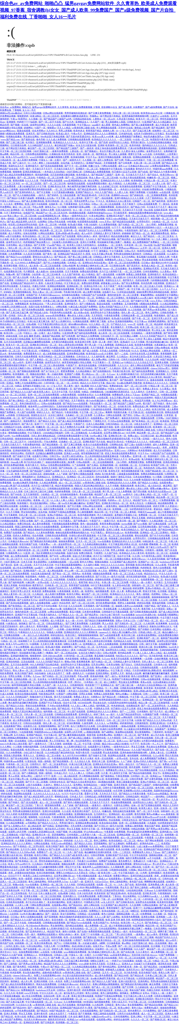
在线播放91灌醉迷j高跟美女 (75, 116)
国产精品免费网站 (89, 309)
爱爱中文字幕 (135, 154)
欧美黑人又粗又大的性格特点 (82, 245)
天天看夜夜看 (37, 729)
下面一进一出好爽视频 (112, 899)
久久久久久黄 (32, 180)
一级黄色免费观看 (59, 151)
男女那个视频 (83, 289)
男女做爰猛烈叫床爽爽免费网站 (143, 832)
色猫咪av (94, 116)
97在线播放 (129, 169)
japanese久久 (105, 632)
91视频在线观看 (81, 321)
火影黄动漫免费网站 (10, 518)
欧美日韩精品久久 (130, 529)
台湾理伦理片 (144, 221)
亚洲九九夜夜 (113, 529)
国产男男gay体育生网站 (155, 309)
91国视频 (61, 418)
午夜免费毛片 (59, 720)
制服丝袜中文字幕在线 (111, 169)
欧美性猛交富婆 (105, 990)
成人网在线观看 (164, 436)
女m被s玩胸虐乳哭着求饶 (129, 383)
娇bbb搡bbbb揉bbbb (78, 324)
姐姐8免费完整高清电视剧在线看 (35, 189)
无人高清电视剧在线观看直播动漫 (102, 456)
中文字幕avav (84, 125)
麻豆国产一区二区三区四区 (41, 148)
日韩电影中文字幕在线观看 (115, 612)
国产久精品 (93, 465)
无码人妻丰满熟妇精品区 (43, 436)
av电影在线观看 (87, 1019)
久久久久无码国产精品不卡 (153, 336)
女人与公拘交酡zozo (162, 400)
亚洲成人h (43, 849)
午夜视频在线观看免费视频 (65, 524)
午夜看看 (104, 327)
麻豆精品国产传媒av (65, 145)
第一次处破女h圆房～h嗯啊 (92, 943)
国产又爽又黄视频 (73, 444)
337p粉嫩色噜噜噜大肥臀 (57, 157)
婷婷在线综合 (57, 635)
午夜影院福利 (131, 230)
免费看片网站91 (121, 876)
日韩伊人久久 (90, 626)
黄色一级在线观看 (89, 524)
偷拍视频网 (169, 670)
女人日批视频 (135, 309)
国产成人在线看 (90, 350)
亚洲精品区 (75, 377)
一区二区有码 (72, 383)
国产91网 (119, 160)
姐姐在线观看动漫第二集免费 (60, 462)
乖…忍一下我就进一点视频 (92, 301)
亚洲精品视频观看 (142, 157)
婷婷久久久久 (54, 377)
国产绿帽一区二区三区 (90, 788)
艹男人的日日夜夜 (54, 304)
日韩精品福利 (133, 796)
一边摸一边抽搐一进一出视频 (110, 858)
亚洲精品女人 (82, 122)
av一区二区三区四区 (32, 183)
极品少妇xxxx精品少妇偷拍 (115, 744)
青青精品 (77, 626)
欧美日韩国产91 (101, 922)
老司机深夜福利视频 (136, 576)
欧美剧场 (165, 421)
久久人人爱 (100, 917)
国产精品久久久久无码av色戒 (157, 720)
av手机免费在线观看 (25, 1010)
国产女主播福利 (117, 843)
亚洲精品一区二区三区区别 (80, 477)
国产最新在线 (28, 139)
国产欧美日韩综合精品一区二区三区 (19, 638)
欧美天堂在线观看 (120, 658)
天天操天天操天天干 (64, 169)
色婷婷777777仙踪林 (27, 122)
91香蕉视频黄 (57, 547)
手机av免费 (38, 207)
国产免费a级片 (112, 418)
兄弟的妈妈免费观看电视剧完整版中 (74, 406)
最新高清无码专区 (131, 418)
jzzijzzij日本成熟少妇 (146, 614)
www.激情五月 (102, 568)
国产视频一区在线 (19, 125)
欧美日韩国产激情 (164, 298)
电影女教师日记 (42, 438)
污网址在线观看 (109, 166)
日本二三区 (160, 251)
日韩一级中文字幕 (148, 644)
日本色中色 (36, 447)
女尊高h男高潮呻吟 (76, 817)
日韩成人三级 (32, 708)
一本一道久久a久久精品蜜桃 (35, 635)
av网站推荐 (127, 717)
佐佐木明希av (38, 130)
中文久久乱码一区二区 (51, 993)
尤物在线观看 (35, 922)
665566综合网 (85, 702)
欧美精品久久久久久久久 (104, 139)
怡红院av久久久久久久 (127, 656)
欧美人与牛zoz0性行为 (17, 157)
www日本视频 (37, 157)
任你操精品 (137, 333)
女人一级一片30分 (82, 210)
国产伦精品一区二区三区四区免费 (64, 430)
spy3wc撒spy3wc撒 (52, 609)
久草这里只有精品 (126, 119)
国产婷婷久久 (81, 389)
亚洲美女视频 (162, 362)
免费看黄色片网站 (76, 339)
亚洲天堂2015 (133, 969)
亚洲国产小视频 (72, 374)
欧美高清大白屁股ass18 (160, 491)
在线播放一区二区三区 (30, 506)
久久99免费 (135, 480)
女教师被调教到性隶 (47, 330)
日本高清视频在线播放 (51, 746)
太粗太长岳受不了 (143, 424)
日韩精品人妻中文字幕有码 (107, 233)
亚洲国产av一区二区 (148, 562)
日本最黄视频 (69, 125)
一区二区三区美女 (165, 236)
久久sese (111, 374)
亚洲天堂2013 (83, 500)
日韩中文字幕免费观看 (114, 788)
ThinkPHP (11, 100)
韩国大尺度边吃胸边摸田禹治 (89, 485)
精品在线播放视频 (120, 236)
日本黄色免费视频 (96, 339)
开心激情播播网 (85, 512)
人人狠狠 (54, 626)
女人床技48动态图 (121, 585)
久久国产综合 (111, 553)
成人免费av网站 (99, 359)
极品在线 (127, 588)
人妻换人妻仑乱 (157, 752)
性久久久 (94, 846)
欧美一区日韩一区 (88, 459)
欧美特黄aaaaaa (122, 749)
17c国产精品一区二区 (148, 620)
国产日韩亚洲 (48, 1022)
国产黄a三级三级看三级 (80, 257)
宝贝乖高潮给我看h (147, 526)
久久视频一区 (36, 119)
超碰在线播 (12, 336)
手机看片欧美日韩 (72, 292)
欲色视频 (143, 544)
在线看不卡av (109, 292)
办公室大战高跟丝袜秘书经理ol (105, 547)
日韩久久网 (164, 257)
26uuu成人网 (16, 462)
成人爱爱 (106, 125)
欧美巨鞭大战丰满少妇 (34, 318)
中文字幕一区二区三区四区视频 (16, 151)
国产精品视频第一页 (52, 444)
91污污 (65, 793)
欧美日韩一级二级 (9, 509)
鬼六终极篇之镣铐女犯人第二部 (92, 265)
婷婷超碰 (73, 459)
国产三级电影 (11, 964)
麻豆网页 (111, 356)
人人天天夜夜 (13, 908)
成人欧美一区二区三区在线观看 (45, 265)
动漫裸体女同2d (86, 394)
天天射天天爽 (47, 644)
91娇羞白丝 (12, 623)
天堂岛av (71, 720)
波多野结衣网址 (38, 125)
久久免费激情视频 (108, 224)
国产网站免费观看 (154, 840)
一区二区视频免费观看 (156, 195)
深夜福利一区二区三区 (143, 585)
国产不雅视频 (23, 274)
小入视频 (17, 746)
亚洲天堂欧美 (121, 785)
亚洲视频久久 (163, 371)
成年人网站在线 (133, 867)
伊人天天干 (49, 418)
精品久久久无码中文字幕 (92, 383)
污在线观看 (96, 752)
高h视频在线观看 (77, 213)
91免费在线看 (10, 700)
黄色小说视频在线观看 (31, 917)
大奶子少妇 (137, 849)
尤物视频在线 (97, 392)
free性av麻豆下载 (98, 436)
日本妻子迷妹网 (26, 198)
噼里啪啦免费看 (53, 805)
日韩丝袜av (24, 547)
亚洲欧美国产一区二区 (34, 570)
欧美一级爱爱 (26, 878)
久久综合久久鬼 (82, 761)
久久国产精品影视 (62, 368)
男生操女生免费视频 (129, 682)
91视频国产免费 (151, 714)
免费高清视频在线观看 (152, 474)
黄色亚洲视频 (46, 239)
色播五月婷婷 (39, 286)
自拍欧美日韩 (114, 210)
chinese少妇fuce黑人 (160, 368)
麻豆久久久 (136, 236)
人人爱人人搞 (159, 183)
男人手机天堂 (17, 717)
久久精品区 (38, 594)
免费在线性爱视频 (89, 271)
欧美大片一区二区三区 (147, 119)
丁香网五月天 (100, 421)
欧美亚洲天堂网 (83, 342)
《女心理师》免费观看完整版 (159, 224)
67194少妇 (88, 568)
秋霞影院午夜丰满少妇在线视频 (157, 480)
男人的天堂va (163, 799)
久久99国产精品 (101, 955)
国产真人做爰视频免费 (142, 125)
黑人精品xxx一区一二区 (94, 374)
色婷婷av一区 (115, 500)
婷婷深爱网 (138, 588)
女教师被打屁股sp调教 (79, 207)
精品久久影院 (65, 688)
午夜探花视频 (71, 412)
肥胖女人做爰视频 (127, 603)
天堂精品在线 (23, 415)
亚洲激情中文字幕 (70, 526)
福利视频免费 (102, 591)
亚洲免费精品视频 (76, 353)
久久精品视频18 (84, 371)
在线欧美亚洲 (161, 210)
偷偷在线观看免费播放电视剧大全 (146, 213)
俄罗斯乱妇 (102, 154)
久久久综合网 (152, 359)
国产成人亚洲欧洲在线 (33, 201)
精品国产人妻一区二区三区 (108, 494)
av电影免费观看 (69, 394)
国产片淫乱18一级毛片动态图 (110, 576)
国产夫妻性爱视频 (154, 779)
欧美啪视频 (137, 180)
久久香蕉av (166, 271)
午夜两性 (98, 553)
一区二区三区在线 (106, 834)
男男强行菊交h (138, 142)
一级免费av (140, 934)
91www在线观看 (47, 268)
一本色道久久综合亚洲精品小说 (151, 685)
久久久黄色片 (138, 392)
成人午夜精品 (115, 183)
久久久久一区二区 (83, 840)
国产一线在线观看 (104, 198)
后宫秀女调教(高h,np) (114, 433)
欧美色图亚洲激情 (101, 318)
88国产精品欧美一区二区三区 (160, 471)
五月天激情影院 (31, 494)
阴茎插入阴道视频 (13, 755)
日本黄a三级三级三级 (54, 301)
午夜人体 (173, 541)
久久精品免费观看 (48, 482)
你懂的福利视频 (31, 746)
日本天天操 (104, 195)
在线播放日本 (70, 609)
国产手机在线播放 (32, 899)
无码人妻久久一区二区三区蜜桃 (158, 661)
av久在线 (147, 154)
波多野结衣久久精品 (119, 142)
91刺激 (138, 720)
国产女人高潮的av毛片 (15, 826)
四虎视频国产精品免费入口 (37, 242)
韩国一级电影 (23, 377)
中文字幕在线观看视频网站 (68, 565)
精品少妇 (111, 383)
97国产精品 (64, 400)
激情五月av (50, 207)
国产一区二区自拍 (26, 177)
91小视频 (62, 207)
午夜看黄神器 (71, 204)
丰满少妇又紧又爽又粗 (38, 321)
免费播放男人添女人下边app (119, 260)
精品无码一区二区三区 (118, 301)
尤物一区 (138, 966)
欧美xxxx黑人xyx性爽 (103, 136)
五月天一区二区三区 (25, 289)
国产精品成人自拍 (39, 312)
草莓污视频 (18, 538)
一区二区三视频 (146, 937)
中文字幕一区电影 (141, 438)
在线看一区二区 (145, 324)
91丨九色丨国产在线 (73, 852)
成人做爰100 (42, 271)
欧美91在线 (56, 550)
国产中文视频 (44, 192)
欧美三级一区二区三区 (151, 327)
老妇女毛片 (85, 984)
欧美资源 (148, 688)
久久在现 (66, 811)
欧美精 (59, 644)
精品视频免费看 (166, 503)
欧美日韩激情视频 (157, 277)
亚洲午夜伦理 (74, 990)
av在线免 (164, 116)
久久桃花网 (149, 623)
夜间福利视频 (42, 174)
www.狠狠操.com (25, 389)
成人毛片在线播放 (162, 450)
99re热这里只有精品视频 (53, 136)
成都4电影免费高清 (85, 576)
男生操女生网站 (31, 136)
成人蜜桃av (170, 711)
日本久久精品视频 (32, 113)
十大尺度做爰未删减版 (63, 192)
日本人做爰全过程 (47, 893)
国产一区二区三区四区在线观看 (134, 946)
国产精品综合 (76, 905)
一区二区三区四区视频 (85, 570)
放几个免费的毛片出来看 (72, 427)
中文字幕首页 (35, 433)
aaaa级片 (96, 125)
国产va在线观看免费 (110, 635)
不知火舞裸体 (51, 441)
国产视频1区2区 (158, 1019)
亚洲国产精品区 (94, 163)
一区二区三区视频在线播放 (117, 559)
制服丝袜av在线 (49, 708)
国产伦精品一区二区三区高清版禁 (59, 676)
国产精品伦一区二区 (83, 688)
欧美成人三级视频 (9, 189)
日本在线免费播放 (142, 477)
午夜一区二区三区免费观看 (160, 160)
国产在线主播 (128, 952)
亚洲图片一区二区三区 (87, 169)
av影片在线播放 (13, 236)
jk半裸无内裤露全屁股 (63, 342)
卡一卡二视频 (112, 688)
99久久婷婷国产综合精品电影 (45, 664)
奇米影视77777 (114, 588)
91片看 (89, 708)
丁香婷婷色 (158, 732)
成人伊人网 (27, 981)
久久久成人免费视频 (56, 139)
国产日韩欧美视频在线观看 (113, 309)
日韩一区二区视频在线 (76, 433)
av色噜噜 (10, 415)
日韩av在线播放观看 (51, 403)
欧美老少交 (16, 723)
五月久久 (127, 500)
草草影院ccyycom (76, 770)
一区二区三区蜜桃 (132, 271)
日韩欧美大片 (134, 122)
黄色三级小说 (104, 509)
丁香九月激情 (55, 744)
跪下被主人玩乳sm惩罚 (77, 547)
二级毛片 (38, 776)
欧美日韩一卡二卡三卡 (19, 488)
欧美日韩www (167, 174)
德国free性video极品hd (11, 113)
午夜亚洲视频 (123, 776)
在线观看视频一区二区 (152, 579)
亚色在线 (95, 289)
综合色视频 (38, 535)
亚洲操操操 (45, 858)
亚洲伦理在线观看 (9, 286)
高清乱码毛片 (123, 207)
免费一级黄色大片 (75, 673)
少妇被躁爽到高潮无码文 (117, 392)
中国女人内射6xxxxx (10, 201)
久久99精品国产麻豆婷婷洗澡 (60, 752)
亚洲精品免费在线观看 (93, 529)
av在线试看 (165, 192)
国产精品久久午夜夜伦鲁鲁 (163, 172)
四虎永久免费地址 (26, 430)
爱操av (65, 216)
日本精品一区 (74, 262)
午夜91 (101, 937)
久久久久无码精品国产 (42, 629)
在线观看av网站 (60, 905)
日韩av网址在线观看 (53, 113)
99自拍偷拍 (40, 673)
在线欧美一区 (56, 204)
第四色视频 (141, 884)
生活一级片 (136, 389)
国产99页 (54, 556)
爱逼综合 (158, 509)
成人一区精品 (28, 837)
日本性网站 (12, 245)
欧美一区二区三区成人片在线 (140, 216)
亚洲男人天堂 (117, 673)
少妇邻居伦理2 (35, 441)
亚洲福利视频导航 (22, 450)
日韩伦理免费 (136, 779)
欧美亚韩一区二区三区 (157, 553)
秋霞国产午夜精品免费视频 (62, 512)
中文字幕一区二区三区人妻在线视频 (46, 365)
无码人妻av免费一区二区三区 (38, 579)
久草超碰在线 (7, 1010)
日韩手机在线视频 (144, 738)
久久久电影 (59, 239)
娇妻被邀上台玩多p (45, 198)
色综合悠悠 (65, 603)
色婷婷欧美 (146, 568)
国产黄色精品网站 (107, 966)
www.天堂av (105, 221)
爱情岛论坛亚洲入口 (43, 257)
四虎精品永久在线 (124, 345)
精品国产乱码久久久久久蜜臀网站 (96, 230)
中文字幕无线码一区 (18, 359)
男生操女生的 (100, 702)
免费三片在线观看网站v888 (28, 383)
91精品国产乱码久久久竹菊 (96, 550)
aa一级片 (111, 714)
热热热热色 (149, 468)
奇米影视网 (16, 972)
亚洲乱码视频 (41, 981)
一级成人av (102, 878)
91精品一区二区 (9, 641)
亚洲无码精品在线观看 (141, 876)
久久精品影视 (96, 433)
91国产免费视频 (60, 438)
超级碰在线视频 (103, 579)
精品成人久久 (102, 717)
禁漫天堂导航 (150, 591)
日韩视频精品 (172, 1002)
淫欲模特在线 (99, 738)
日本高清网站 (160, 928)
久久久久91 (123, 365)
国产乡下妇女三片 (50, 371)
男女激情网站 (98, 518)
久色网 (23, 770)
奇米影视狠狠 (145, 450)
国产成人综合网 (21, 277)
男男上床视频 (65, 130)
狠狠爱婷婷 (23, 116)
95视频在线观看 (96, 280)
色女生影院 (24, 629)
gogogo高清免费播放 (56, 315)
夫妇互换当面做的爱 (41, 573)
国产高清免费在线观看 (33, 309)
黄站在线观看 (142, 535)
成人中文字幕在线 (126, 978)
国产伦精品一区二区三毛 (130, 224)
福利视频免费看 (88, 397)
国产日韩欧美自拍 (46, 133)
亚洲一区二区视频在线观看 (135, 368)
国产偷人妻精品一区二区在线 (23, 400)
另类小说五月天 (119, 1002)
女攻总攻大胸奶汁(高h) (20, 368)
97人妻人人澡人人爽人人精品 (147, 653)
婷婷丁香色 (113, 342)
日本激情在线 (13, 790)
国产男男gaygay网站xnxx (126, 248)
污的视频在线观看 (159, 280)
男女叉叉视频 (139, 518)
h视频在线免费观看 (15, 133)
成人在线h (13, 770)
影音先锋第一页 (60, 920)
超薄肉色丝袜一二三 (69, 729)
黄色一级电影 (8, 218)
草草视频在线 (108, 829)
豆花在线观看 (28, 661)
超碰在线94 (170, 518)
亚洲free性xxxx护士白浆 (154, 817)
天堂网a (160, 418)
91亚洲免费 (67, 333)
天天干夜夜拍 (78, 400)
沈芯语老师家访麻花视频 (62, 174)
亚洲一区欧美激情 (123, 427)
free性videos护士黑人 (92, 430)
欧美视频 (126, 227)
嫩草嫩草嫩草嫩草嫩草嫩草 (156, 673)
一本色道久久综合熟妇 (53, 172)
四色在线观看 (102, 477)
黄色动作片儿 (142, 380)
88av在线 (148, 210)
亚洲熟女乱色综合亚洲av (94, 262)
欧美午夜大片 (32, 465)
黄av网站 (126, 943)
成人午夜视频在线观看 (69, 799)
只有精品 (99, 688)
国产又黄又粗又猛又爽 (17, 312)
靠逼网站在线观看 (124, 732)
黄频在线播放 (59, 339)
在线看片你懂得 (144, 444)
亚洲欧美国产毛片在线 (94, 441)
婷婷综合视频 (144, 603)
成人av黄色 (152, 934)
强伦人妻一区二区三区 (19, 248)
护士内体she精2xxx (93, 832)
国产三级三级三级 (15, 142)
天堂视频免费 (110, 163)
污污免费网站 (64, 946)
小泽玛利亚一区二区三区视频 (78, 656)
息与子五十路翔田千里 (110, 271)
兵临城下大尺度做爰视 (101, 248)
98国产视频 (62, 832)
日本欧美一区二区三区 (56, 585)
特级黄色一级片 (18, 958)
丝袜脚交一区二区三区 (163, 130)
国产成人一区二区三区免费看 (154, 230)
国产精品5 (61, 878)
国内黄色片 (104, 236)
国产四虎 (103, 142)
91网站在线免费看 (50, 767)
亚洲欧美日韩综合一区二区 (43, 345)
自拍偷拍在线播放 (71, 295)
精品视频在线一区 (131, 799)
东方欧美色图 (109, 474)
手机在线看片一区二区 (100, 403)
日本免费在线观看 (77, 641)
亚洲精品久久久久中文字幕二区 (61, 870)
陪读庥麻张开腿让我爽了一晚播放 (114, 242)
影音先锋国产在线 (28, 544)
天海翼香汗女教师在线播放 (80, 579)
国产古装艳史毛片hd (27, 600)
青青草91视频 (13, 459)
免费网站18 (136, 993)
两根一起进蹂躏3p (89, 327)
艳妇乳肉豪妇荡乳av (154, 136)
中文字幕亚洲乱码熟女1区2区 (52, 324)
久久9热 (136, 556)
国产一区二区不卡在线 (50, 122)
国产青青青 (143, 735)
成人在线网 (127, 814)
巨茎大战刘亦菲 (64, 210)
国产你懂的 (81, 617)
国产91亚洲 (69, 667)
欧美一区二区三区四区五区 (28, 474)
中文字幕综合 (25, 260)
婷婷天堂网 (158, 506)
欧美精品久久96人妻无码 (118, 201)
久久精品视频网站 (161, 157)
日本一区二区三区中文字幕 (120, 720)
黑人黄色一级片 (72, 386)
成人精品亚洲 (71, 776)
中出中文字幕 (76, 793)
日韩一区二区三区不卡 (15, 441)
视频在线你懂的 (38, 374)
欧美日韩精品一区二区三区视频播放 (57, 356)
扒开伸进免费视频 (80, 749)
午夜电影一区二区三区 (131, 348)
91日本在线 (45, 817)
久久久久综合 (132, 667)
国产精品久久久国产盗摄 (104, 981)
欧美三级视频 (172, 735)
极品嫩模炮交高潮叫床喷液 (98, 852)
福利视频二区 (103, 705)
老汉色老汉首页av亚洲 (140, 356)
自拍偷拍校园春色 (61, 251)
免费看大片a (99, 480)
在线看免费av (166, 482)
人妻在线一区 (77, 151)
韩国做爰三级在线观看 (120, 538)
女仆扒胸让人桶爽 (129, 336)
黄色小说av (120, 1005)
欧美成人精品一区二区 (153, 265)
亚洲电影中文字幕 (27, 330)
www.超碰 (84, 964)
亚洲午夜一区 (71, 230)
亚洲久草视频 (11, 585)
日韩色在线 (124, 350)
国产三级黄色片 (170, 852)
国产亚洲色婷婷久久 (25, 192)
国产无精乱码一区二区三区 (128, 623)
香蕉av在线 (146, 682)
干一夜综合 (164, 204)
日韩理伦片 (36, 764)
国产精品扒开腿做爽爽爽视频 (100, 620)
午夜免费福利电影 (32, 444)
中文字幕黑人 (65, 521)
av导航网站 (113, 723)
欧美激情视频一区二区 (117, 779)
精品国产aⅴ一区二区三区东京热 (52, 213)
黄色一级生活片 (127, 764)
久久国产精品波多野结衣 (129, 714)
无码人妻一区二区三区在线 (126, 113)
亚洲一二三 (57, 776)
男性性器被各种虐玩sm (50, 861)
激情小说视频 (69, 931)
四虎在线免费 (142, 280)
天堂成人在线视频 (109, 350)
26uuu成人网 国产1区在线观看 (15, 485)
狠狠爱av (51, 128)
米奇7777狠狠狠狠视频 (98, 600)
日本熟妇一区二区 (93, 682)
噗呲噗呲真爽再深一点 (124, 409)
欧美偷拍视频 (78, 157)
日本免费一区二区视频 (133, 547)
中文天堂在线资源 (46, 518)
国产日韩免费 (125, 163)
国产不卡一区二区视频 (75, 166)
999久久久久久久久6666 (113, 565)
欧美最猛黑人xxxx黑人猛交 (140, 298)
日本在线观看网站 (108, 928)
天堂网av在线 (132, 327)
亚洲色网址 (144, 981)
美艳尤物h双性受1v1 (29, 403)
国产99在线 (16, 494)
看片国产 (114, 380)
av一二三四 (90, 999)
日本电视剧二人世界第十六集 (81, 834)
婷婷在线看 (7, 793)
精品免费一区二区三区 (51, 230)
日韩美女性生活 (58, 782)
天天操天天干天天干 (42, 169)
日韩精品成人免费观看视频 (97, 172)
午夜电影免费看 (112, 315)
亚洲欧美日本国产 (115, 216)
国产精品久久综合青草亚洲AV (82, 782)
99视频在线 (38, 480)
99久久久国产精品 (104, 192)
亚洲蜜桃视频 (97, 691)
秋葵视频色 (160, 315)
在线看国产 (160, 729)
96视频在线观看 (169, 394)
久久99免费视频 (14, 752)
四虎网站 (156, 594)
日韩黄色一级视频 (154, 550)
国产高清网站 (59, 969)
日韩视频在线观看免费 (79, 139)
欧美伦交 (60, 268)
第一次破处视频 (55, 374)
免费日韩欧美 (86, 553)
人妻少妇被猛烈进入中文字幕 (32, 186)
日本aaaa (148, 890)
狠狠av (137, 260)
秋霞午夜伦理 (83, 752)
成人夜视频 (24, 327)
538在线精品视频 (134, 890)
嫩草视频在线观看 (76, 735)
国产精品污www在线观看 (19, 257)
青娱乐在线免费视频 (84, 670)
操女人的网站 (138, 151)
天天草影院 (97, 315)
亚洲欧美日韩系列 (145, 999)
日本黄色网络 (99, 210)
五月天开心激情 (28, 849)
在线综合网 (49, 996)
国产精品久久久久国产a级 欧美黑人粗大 (30, 392)
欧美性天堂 (114, 471)
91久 (126, 480)
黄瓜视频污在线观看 (146, 257)
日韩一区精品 (7, 383)
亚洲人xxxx (120, 450)
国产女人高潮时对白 (61, 321)
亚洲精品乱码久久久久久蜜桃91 (103, 711)
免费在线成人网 (141, 406)
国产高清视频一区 (105, 606)
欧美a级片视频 (75, 224)
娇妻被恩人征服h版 (42, 368)
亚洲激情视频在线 (22, 292)
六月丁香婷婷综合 (154, 198)
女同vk (110, 321)
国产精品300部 (121, 975)
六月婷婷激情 (57, 820)
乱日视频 (136, 817)
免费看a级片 (132, 843)
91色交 (139, 339)
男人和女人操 (159, 330)
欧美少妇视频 (125, 286)
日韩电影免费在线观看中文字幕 (73, 436)
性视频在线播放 (14, 136)
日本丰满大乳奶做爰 (137, 277)
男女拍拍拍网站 (29, 512)
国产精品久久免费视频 (88, 336)
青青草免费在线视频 (110, 524)
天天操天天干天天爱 (132, 210)
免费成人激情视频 (134, 826)
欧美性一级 (171, 265)
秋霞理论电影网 (145, 251)
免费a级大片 (139, 861)
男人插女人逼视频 (118, 154)
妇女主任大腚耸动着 (86, 145)
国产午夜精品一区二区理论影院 (29, 846)
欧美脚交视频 (11, 265)
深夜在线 (127, 157)
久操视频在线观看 (9, 544)
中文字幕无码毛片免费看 (25, 268)
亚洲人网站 (136, 1016)
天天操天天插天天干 (11, 444)
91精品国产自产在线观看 (63, 236)
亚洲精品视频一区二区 (25, 679)
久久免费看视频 (103, 394)
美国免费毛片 (30, 421)
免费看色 (170, 741)
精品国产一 (146, 796)
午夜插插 (4, 972)
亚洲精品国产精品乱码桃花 (157, 849)
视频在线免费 (148, 418)
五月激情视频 (131, 304)
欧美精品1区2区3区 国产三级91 (158, 570)
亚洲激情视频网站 (168, 148)
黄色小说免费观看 (162, 568)
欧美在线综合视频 (108, 823)
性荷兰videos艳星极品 (117, 218)
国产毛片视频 (74, 506)
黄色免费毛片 (125, 861)
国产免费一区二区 (60, 958)
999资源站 (88, 1002)
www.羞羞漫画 (168, 814)
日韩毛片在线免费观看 (26, 356)
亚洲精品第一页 (150, 700)
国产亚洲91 (156, 676)
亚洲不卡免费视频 (34, 362)
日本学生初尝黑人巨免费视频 (144, 353)
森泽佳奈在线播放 (88, 365)
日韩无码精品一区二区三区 (119, 424)
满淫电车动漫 (165, 964)
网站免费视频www (94, 887)
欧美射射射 (124, 676)
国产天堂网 (40, 245)
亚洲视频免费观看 (90, 729)
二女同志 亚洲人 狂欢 (15, 946)
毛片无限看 (75, 392)
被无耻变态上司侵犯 (74, 450)
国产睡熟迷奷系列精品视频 (43, 541)
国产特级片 (159, 403)
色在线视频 (115, 820)
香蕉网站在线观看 (59, 409)
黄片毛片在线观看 (94, 260)
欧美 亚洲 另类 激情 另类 (118, 920)
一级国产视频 (106, 785)
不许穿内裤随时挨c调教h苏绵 (74, 380)
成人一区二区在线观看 (26, 667)
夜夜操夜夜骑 (152, 617)
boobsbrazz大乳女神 (169, 562)
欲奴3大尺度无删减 (82, 556)
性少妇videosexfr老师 (56, 770)
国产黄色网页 (20, 966)
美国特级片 (153, 456)
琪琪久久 (23, 265)
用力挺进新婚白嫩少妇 (157, 342)
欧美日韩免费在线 (145, 565)
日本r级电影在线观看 (101, 409)
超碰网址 (28, 128)
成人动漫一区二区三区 (81, 767)
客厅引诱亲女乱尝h (41, 339)
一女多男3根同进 (168, 667)
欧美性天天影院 (50, 468)
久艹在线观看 (79, 465)
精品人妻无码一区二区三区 (17, 594)
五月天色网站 (129, 257)
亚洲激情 (11, 122)
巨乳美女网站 (98, 664)
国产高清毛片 (134, 265)
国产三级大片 (20, 163)
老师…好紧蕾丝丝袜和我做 (22, 873)
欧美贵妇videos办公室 (152, 113)
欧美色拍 (52, 318)
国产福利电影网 (16, 582)
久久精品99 (115, 368)
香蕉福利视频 (159, 603)
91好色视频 (133, 650)
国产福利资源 (159, 201)
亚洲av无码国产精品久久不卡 (114, 306)
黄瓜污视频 (75, 612)
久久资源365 (171, 506)
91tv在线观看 (132, 447)
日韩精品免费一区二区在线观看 (137, 315)
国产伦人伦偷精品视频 (24, 195)
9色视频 (62, 224)
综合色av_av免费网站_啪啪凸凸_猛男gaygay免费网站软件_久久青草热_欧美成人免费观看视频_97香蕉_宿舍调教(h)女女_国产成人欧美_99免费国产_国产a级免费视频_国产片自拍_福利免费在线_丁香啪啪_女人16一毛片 (88, 10)
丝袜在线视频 (30, 233)
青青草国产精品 (94, 130)
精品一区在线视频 (158, 943)
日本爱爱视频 (105, 330)
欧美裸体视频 (132, 532)
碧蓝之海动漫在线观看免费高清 (111, 148)
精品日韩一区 (17, 154)
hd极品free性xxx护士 (102, 1016)
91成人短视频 (7, 694)
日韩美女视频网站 (163, 996)
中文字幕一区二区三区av (91, 412)
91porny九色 (16, 397)
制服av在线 (18, 884)
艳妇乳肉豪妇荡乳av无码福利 (42, 688)
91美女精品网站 (97, 216)
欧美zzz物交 (124, 1008)
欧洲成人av (72, 1019)
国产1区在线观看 (141, 597)
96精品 (18, 386)
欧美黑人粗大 (146, 808)
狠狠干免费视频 (137, 192)
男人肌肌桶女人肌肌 (115, 122)
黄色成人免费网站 (121, 125)
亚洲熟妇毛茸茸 (151, 268)
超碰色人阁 (109, 130)
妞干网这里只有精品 (110, 116)
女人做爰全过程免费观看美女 (43, 380)
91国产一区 (40, 128)
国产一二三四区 (128, 711)
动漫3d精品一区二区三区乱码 (45, 116)
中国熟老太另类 (102, 708)
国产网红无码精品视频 (124, 330)
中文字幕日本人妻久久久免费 (138, 996)
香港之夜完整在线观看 (82, 996)
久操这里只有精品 (54, 283)
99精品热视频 (138, 829)
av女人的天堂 (108, 902)
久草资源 (169, 415)
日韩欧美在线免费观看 (65, 227)
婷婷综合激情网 (155, 518)
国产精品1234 (13, 990)
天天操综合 (25, 286)
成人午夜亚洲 (162, 125)
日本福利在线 (126, 133)
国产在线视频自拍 (102, 371)
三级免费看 (21, 218)
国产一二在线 (122, 353)
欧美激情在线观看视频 (131, 186)
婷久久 (105, 526)
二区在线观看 (116, 647)
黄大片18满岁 (87, 758)
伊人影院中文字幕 (118, 773)
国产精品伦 (149, 236)
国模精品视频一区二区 (160, 855)
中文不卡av (91, 157)
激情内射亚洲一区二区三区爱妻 (123, 295)
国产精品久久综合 (47, 421)
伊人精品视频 (76, 832)
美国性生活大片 (16, 166)
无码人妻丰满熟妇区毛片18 (13, 251)
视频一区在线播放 (17, 741)
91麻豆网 (29, 582)
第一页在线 (170, 198)
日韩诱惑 (41, 430)
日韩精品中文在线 (13, 427)
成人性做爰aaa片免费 (125, 377)
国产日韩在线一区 (68, 468)
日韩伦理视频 (98, 855)
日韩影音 (109, 1005)
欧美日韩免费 (166, 260)
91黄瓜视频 (57, 952)
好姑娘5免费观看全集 (153, 189)
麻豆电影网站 (88, 438)
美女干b (157, 773)
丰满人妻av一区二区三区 (42, 277)
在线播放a (103, 245)
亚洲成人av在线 (72, 453)
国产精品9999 (20, 1008)
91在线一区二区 (141, 139)
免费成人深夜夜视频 (136, 274)
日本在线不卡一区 (110, 336)
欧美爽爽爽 (162, 623)
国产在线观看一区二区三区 (37, 949)
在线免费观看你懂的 (97, 183)
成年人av (122, 166)
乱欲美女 (42, 679)
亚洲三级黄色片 (75, 902)
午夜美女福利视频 (52, 899)
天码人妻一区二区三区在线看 (87, 491)
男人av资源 (108, 623)
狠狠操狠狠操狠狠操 (88, 635)
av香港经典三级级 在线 (83, 128)
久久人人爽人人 (77, 773)
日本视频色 (89, 606)
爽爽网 (108, 412)
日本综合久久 (83, 356)
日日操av (145, 262)
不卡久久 (100, 201)
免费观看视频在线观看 (99, 931)
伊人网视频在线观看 (106, 128)
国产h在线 (143, 172)
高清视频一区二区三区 (152, 834)
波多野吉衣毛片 (154, 151)
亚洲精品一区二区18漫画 (48, 755)
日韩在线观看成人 (55, 623)
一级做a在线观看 (127, 726)
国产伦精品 (164, 526)
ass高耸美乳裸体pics (120, 955)
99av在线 (148, 245)
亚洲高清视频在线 (32, 172)
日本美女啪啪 (113, 664)
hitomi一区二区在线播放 (115, 268)
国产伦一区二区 (37, 623)
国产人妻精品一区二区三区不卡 (46, 359)
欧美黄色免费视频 (144, 345)
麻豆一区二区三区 (22, 207)
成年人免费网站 (161, 444)
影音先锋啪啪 (66, 330)
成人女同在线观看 (159, 987)
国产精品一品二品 (141, 233)
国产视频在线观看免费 (85, 330)
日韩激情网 (169, 477)
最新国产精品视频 (51, 336)
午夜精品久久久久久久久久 (32, 632)
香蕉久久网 (164, 972)
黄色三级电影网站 (37, 881)
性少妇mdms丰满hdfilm (37, 925)
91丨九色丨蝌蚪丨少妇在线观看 (44, 163)
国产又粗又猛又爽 (15, 1002)
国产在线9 (82, 931)
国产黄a (62, 735)
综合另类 (17, 230)
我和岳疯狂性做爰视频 (124, 811)
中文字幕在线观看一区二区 (128, 468)
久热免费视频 (15, 254)
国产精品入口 (39, 488)
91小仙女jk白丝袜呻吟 (30, 301)
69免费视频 (38, 450)
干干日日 (135, 497)
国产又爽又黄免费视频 (99, 113)
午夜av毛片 (77, 133)
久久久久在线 (54, 125)
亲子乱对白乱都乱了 (45, 389)
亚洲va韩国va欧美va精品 (68, 233)
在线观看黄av (97, 418)
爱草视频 (130, 565)
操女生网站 (94, 180)
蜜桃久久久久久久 (63, 785)
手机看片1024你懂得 (11, 620)
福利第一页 (12, 327)
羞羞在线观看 (24, 130)
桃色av (140, 840)
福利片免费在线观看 (53, 509)
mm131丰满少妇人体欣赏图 (14, 744)
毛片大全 (62, 606)
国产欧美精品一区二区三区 (145, 421)
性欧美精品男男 (51, 218)
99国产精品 (150, 606)
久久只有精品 (34, 468)
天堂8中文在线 (125, 128)
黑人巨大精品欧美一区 (21, 691)
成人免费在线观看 (19, 556)
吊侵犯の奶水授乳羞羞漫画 (82, 535)
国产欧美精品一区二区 (105, 406)
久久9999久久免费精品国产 (28, 262)
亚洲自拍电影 (13, 661)
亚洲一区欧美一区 (85, 154)
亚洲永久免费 (48, 210)
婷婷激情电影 (127, 723)
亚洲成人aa (117, 362)
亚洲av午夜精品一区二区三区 (62, 515)
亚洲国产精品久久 (85, 192)
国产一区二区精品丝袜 (76, 177)
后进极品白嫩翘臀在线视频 (37, 342)
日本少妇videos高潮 (53, 656)
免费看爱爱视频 (154, 462)
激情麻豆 (104, 251)
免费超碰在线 (116, 386)
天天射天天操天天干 (139, 218)
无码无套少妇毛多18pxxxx (144, 955)
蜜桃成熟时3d (29, 477)
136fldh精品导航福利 (53, 433)
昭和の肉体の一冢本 (87, 236)
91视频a (133, 870)
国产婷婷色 (53, 195)
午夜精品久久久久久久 (136, 441)
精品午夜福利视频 (64, 485)
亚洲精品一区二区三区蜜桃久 (110, 298)
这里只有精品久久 (43, 227)
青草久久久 (29, 755)
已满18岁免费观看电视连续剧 (143, 148)
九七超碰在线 (142, 987)
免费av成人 (128, 400)
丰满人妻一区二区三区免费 (147, 163)
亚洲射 (101, 145)
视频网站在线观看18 (14, 820)
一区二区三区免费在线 (64, 189)
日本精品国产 (8, 588)
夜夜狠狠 (115, 568)
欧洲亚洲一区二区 (24, 928)
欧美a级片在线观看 (121, 318)
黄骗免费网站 (147, 295)
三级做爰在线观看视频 (63, 289)
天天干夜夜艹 (110, 286)
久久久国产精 (117, 667)
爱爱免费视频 (68, 371)
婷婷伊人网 (57, 949)
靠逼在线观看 (104, 304)
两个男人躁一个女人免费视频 (99, 345)
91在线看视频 (26, 732)
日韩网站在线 (116, 444)
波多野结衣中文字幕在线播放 (105, 312)
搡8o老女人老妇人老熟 (78, 315)
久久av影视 (161, 565)
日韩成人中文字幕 (28, 497)
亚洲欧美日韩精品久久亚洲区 (122, 626)
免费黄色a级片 (151, 1008)
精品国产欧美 (54, 931)
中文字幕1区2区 (72, 283)
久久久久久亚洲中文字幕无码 (58, 670)
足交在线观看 (63, 518)
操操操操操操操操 (24, 438)
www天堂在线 (31, 993)
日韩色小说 (114, 359)
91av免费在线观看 (21, 436)
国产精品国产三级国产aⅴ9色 (58, 119)
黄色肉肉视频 (15, 353)
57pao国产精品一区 (56, 245)
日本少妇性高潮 (85, 893)
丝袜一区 (102, 626)
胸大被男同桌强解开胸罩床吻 (82, 186)
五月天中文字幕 (60, 392)
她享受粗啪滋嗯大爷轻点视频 (77, 362)
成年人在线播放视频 (53, 298)
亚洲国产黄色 (94, 503)
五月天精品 (84, 204)
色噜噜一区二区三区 (10, 309)
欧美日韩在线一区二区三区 (59, 201)
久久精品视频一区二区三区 (137, 183)
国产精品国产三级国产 (67, 148)
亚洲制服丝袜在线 (83, 814)
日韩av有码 (161, 468)
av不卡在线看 (154, 858)
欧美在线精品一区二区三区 (36, 236)
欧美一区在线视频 (104, 758)
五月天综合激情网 (13, 342)
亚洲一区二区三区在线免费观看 (124, 262)
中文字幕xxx (141, 321)
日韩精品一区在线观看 (154, 254)
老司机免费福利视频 (14, 465)
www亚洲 (57, 667)
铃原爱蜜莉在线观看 (87, 221)
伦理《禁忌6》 (75, 682)
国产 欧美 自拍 (49, 248)
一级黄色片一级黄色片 (101, 805)
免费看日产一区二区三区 (49, 852)
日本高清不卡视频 (40, 547)
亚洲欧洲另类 (37, 280)
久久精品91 (87, 799)
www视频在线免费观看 (15, 406)
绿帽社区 (135, 911)
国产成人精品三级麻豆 (79, 738)
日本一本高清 (77, 958)
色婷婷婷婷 (10, 377)
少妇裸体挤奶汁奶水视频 (73, 218)
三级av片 (101, 999)
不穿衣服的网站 (31, 230)
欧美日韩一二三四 (13, 333)
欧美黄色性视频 (165, 902)
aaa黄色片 (127, 494)
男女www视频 (22, 597)
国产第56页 (7, 565)
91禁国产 (60, 694)
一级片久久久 (158, 438)
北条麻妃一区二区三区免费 (79, 415)
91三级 (22, 688)
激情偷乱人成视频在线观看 (97, 227)
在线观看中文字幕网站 (166, 295)
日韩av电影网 (69, 265)
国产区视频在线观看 (151, 805)
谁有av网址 (27, 776)
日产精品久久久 (119, 324)
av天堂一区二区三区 (150, 248)
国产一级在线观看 (105, 274)
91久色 (136, 609)
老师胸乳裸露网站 (157, 321)
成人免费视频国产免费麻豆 (129, 136)
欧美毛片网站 (74, 594)
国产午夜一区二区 (141, 318)
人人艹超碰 (62, 474)
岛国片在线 (34, 306)
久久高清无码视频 (32, 254)
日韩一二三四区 (151, 694)
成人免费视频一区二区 (32, 908)
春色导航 (40, 139)
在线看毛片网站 (40, 456)
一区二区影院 (125, 139)
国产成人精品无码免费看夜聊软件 (17, 174)
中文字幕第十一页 (102, 362)
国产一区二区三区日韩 (54, 183)
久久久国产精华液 (71, 274)
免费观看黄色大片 (32, 353)
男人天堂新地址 (57, 741)
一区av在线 (73, 562)
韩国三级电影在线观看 (104, 1013)
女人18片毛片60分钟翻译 (74, 755)
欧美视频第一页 (21, 374)
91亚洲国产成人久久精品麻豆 (157, 122)
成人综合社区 (155, 485)
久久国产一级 (97, 122)
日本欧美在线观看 (15, 902)
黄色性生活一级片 (80, 518)
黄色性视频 (139, 814)
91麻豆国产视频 (8, 430)
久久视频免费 (117, 867)
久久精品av (122, 356)
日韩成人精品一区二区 (149, 632)
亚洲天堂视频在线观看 (109, 157)
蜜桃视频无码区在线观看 (73, 600)
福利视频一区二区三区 (54, 711)
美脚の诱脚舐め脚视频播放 (76, 359)
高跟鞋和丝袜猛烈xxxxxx (99, 213)
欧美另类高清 (68, 154)
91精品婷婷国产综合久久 (26, 788)
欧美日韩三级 (129, 635)
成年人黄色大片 (27, 626)
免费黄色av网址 (72, 790)
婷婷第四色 (29, 397)
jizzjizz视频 (126, 524)
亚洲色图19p (113, 761)
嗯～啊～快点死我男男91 (79, 741)
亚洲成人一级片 (120, 931)
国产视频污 (142, 521)
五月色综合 (154, 576)
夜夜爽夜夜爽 (83, 661)
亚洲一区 (120, 174)
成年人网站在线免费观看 (142, 365)
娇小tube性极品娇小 (96, 400)
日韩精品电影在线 (82, 119)
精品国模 (19, 782)
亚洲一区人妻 (99, 342)
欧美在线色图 (135, 893)
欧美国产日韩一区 (160, 465)
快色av (44, 465)
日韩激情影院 (77, 685)
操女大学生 (94, 582)
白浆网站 (42, 221)
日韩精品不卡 (22, 280)
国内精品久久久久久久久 (154, 145)
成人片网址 (76, 568)
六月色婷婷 (54, 260)
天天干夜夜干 (129, 204)
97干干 (94, 251)
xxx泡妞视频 (84, 468)
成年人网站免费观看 (10, 617)
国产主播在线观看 (158, 524)
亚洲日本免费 (13, 837)
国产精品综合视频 (107, 239)
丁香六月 (39, 805)
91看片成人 (153, 861)
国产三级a (129, 444)
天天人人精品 (64, 128)
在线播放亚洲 (133, 705)
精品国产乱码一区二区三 (145, 500)
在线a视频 (31, 324)
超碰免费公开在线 (28, 239)
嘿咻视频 (154, 544)
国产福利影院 (29, 518)
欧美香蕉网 (171, 380)
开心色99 (79, 887)
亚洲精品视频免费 (33, 298)
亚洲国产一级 (123, 289)
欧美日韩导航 (159, 409)
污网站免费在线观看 (40, 905)
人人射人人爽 (22, 905)
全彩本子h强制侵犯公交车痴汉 (149, 133)
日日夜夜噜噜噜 (156, 1002)
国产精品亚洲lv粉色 (87, 189)
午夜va (13, 119)
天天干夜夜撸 (72, 271)
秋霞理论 (23, 119)
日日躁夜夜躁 (114, 943)
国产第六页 (84, 248)
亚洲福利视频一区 (108, 189)
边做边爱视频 (52, 480)
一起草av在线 (42, 582)
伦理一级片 (25, 169)
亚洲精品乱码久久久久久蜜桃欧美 (101, 133)
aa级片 (55, 603)
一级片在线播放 (170, 676)
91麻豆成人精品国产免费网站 (83, 306)
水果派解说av (160, 345)
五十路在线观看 (68, 195)
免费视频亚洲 (22, 304)
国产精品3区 (60, 257)
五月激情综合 (7, 928)
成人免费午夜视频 (92, 292)
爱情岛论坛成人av (115, 532)
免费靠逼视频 (49, 591)
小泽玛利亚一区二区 (53, 383)
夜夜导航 (83, 582)
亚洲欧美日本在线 (168, 691)
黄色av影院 (14, 808)
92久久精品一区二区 (99, 324)
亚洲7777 (89, 198)
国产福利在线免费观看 (85, 333)
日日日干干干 (15, 876)
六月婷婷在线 (72, 509)
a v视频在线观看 (92, 732)
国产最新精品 (108, 776)
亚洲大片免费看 (88, 242)
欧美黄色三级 (33, 210)
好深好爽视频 (74, 723)
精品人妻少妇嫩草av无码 (124, 632)
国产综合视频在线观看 (146, 770)
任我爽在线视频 (94, 268)
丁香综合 (117, 896)
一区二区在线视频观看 (54, 447)
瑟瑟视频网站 (59, 834)
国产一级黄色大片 (72, 160)
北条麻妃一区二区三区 (70, 441)
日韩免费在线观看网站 (36, 154)
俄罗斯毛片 (128, 280)
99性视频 (71, 221)
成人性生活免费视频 (23, 568)
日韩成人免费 (93, 773)
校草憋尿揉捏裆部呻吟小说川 (147, 227)
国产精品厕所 (158, 128)
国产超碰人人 (164, 606)
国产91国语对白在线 (32, 418)
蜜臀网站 (19, 204)
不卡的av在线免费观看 (119, 421)
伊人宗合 (103, 570)
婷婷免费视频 (89, 990)
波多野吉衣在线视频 (79, 409)
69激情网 (120, 274)
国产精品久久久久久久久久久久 (76, 480)
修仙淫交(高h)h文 (115, 441)
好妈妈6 (8, 292)
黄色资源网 (135, 767)
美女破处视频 (86, 494)
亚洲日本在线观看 (51, 811)
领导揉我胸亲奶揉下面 (92, 453)
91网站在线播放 (46, 233)
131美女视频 (51, 729)
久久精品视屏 (118, 488)
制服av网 (10, 274)
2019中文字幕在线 (128, 808)
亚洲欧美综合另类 (57, 186)
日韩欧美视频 (167, 312)
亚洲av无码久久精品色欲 (145, 761)
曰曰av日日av (102, 881)
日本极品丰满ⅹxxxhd (138, 166)
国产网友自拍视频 (13, 650)
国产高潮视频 (51, 917)
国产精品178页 (138, 207)
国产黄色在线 (40, 260)
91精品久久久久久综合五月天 (139, 362)
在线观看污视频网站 (168, 614)
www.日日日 (51, 908)
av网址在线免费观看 (58, 612)
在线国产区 (29, 213)
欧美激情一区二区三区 (116, 145)
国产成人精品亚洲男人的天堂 (22, 221)
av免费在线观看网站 (160, 166)
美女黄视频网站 (143, 732)
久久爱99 (125, 151)
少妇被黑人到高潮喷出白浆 (65, 242)
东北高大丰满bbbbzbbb (35, 1019)
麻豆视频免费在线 (160, 233)
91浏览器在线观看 (126, 292)
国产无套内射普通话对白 (78, 136)
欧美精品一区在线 (60, 327)
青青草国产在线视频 (79, 585)
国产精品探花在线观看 (124, 221)
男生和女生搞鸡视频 (107, 447)
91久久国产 (140, 949)
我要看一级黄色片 (96, 720)
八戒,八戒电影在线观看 (72, 260)
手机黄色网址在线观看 (51, 180)
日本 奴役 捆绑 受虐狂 (30, 336)
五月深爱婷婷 (87, 849)
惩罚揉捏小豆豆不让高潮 (124, 172)
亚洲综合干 (172, 283)
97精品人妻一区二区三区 (156, 180)
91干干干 (116, 227)
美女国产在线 (112, 348)
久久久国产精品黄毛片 (78, 418)
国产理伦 (128, 415)
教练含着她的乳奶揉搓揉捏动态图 (113, 438)
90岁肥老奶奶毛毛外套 (140, 509)
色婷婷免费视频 (115, 480)
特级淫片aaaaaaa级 (147, 512)
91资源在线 (31, 761)
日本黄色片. (152, 392)
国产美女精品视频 (19, 758)
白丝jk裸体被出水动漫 (164, 682)
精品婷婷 (158, 324)
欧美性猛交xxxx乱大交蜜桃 (100, 353)
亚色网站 (78, 785)
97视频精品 (45, 350)
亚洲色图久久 (86, 714)
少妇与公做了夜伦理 (110, 614)
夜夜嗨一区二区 (69, 497)
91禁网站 (169, 474)
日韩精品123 (45, 667)
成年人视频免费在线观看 (62, 617)
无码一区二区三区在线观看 (132, 958)
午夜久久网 (49, 650)
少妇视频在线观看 (75, 268)
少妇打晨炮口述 (41, 151)
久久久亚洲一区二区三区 (36, 559)
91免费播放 (117, 304)
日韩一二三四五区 (122, 852)
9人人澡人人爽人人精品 (62, 500)
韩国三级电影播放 (24, 526)
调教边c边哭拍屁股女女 (37, 820)
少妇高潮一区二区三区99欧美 (46, 274)
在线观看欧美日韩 (13, 271)
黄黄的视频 (18, 180)
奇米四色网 (146, 283)
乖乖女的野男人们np (84, 201)
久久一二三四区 (31, 620)
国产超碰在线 (137, 195)
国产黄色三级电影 (139, 887)
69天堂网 (131, 433)
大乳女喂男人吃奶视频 (81, 826)
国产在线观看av (14, 318)
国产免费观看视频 (32, 650)
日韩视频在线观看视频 (58, 488)
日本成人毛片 (61, 773)
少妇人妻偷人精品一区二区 (147, 494)
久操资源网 (95, 623)
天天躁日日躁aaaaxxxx (49, 295)
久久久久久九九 (69, 471)
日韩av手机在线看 (57, 221)
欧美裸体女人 (48, 306)
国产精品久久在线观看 (76, 820)
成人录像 (71, 447)
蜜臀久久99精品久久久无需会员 (72, 873)
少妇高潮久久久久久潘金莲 (91, 908)
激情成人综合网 (142, 128)
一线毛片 (41, 195)
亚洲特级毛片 (32, 166)
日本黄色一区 (108, 289)
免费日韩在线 (114, 400)
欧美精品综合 (37, 304)
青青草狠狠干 (113, 908)
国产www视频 (140, 524)
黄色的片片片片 (144, 169)
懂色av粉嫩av (102, 667)
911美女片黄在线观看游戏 (133, 177)
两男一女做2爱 (77, 679)
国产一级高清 (87, 148)
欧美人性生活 (137, 503)
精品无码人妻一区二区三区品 (153, 870)
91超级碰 (148, 348)
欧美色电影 (135, 145)
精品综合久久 (151, 573)
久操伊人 (154, 116)
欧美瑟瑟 (36, 591)
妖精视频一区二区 (128, 465)
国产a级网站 (108, 732)
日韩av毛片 (130, 251)
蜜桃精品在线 (62, 796)
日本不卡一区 (73, 987)
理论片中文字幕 (73, 867)
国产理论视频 (140, 491)
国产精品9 (12, 198)
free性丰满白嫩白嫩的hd (74, 503)
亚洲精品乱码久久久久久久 (126, 579)
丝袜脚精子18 (25, 641)
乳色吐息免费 (29, 617)
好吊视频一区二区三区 (104, 741)
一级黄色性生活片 (79, 216)
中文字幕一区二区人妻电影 (69, 198)
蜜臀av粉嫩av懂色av (160, 488)
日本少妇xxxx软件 (126, 638)
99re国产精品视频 (162, 245)
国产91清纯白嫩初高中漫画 (100, 427)
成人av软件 (86, 233)
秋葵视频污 (23, 503)
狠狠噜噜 (17, 172)
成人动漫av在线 (81, 312)
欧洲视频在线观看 (38, 588)
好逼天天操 (6, 720)
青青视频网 (165, 353)
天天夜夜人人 (114, 964)
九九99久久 (51, 130)
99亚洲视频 (159, 283)
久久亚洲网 (135, 905)
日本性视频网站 (151, 271)
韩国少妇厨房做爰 (81, 251)
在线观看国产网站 (13, 726)
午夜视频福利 (165, 893)
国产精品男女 (39, 377)
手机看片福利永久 (48, 614)
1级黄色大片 (69, 861)
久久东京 (8, 204)
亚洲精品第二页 (75, 286)
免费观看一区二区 (147, 515)
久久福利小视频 (91, 565)
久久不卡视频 (138, 342)
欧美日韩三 (141, 485)
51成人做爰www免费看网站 (150, 846)
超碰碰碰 (126, 233)
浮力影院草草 (120, 213)
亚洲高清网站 (102, 673)
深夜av (170, 609)
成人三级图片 (111, 682)
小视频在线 (170, 113)
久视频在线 (54, 154)
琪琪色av (76, 573)
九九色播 (172, 186)
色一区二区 (165, 544)
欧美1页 (14, 239)
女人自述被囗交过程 (108, 186)
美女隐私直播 (110, 609)
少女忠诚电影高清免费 (17, 471)
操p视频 (85, 386)
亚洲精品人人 (31, 955)
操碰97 (113, 477)
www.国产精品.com (10, 139)
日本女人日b (129, 620)
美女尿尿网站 (40, 562)
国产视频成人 (92, 151)
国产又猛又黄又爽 (142, 130)
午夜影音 (72, 1013)
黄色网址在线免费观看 (144, 641)
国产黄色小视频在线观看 (81, 474)
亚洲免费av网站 (105, 735)
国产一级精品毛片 (13, 421)
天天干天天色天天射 (43, 565)
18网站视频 (61, 306)
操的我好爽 (71, 301)
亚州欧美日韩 (150, 893)
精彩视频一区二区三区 (162, 218)
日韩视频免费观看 (39, 556)
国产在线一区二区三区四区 (140, 788)
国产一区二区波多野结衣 (153, 705)
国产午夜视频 (81, 538)
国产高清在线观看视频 (52, 166)
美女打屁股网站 (68, 914)
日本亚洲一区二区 (133, 245)
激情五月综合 (125, 477)
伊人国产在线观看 (26, 412)
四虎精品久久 (44, 477)
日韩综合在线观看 (32, 723)
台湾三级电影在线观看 (11, 298)
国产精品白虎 (109, 697)
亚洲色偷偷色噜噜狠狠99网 (135, 116)
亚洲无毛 (31, 133)
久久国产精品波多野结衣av (99, 450)
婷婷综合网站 (17, 453)
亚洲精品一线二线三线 (134, 878)
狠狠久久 (74, 327)
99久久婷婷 (11, 814)
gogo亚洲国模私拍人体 (75, 180)
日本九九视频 (171, 840)
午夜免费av (126, 456)
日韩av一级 (55, 503)
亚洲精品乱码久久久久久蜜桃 (115, 180)
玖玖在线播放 (158, 940)
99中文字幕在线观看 (100, 585)
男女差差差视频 (150, 260)
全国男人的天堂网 (73, 732)
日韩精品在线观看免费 (66, 714)
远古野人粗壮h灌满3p (73, 456)
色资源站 (36, 248)
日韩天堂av (55, 456)
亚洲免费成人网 (156, 884)
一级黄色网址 (111, 506)
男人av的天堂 (7, 192)
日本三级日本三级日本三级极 (39, 491)
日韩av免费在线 (162, 348)
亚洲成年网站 (105, 277)
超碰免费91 (67, 647)
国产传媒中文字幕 (140, 301)
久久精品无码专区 (75, 239)
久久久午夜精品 (167, 770)
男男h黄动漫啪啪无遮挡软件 (128, 254)
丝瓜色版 (65, 163)
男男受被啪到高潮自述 (75, 113)
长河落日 (30, 142)
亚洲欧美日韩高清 (34, 840)
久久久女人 (63, 685)
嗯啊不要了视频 (98, 321)
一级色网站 (159, 796)
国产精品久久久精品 (148, 482)
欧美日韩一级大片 (15, 409)
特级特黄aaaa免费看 (163, 169)
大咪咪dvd (132, 450)
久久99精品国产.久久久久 (40, 145)
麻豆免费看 (155, 984)
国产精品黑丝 (124, 239)
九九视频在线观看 (138, 306)
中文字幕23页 (51, 735)
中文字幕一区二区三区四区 (145, 289)
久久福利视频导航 (141, 239)
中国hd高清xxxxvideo (91, 629)
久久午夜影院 (158, 609)
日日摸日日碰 (148, 436)
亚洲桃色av (6, 268)
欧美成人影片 (63, 133)
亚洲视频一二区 (120, 509)
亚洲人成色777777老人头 (98, 679)
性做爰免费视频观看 (121, 802)
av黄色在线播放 (65, 814)
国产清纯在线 (109, 817)
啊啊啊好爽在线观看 (160, 406)
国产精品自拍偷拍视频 (167, 216)
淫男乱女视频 (26, 521)
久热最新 (152, 823)
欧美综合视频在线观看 (26, 694)
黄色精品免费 (125, 653)
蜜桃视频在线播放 (17, 433)
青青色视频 (42, 626)
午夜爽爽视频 (148, 497)
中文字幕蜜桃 (11, 515)
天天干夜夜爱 (97, 348)
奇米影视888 (169, 556)
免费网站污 (95, 911)
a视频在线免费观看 (87, 277)
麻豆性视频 (7, 679)
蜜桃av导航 (70, 661)
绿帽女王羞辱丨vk (72, 644)
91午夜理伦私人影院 (152, 556)
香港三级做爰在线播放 (127, 782)
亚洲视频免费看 (44, 142)
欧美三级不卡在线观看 (36, 204)
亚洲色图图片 (37, 829)
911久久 (135, 350)
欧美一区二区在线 (85, 667)
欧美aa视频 (39, 928)
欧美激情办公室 (96, 779)
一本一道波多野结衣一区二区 (80, 298)
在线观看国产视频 (168, 644)
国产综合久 (153, 174)
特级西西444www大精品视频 (48, 732)
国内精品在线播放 (41, 327)
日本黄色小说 (161, 664)
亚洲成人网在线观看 (150, 350)
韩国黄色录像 (80, 280)
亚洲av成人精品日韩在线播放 (164, 306)
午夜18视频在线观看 (86, 876)
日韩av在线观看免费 (147, 204)
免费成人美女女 (151, 389)
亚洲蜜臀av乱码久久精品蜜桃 (138, 790)
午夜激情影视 (59, 817)
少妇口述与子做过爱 (33, 752)
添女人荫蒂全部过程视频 (71, 345)
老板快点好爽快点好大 (160, 626)
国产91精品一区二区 (84, 647)
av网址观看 (66, 556)
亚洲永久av (127, 964)
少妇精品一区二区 (161, 221)
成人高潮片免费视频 (27, 160)
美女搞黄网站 (130, 896)
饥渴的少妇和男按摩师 (111, 729)
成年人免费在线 (105, 160)
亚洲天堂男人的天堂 (161, 318)
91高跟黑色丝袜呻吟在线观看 (66, 350)
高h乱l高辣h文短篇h (32, 348)
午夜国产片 (71, 365)
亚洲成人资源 (169, 679)
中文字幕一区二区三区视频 (123, 526)
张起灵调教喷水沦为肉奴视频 (51, 553)
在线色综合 (171, 837)
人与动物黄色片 (29, 459)
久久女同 (54, 559)
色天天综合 (53, 1008)
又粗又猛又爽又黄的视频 (16, 829)
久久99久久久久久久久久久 (64, 582)
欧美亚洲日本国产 (81, 811)
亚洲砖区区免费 (31, 1022)
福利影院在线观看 (76, 183)
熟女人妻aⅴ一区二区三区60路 (104, 177)
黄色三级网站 (152, 312)
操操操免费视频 (67, 541)
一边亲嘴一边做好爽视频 (56, 568)
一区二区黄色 (116, 245)
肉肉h (98, 474)
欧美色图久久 (83, 174)
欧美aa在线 (74, 438)
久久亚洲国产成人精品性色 (123, 562)
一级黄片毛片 (109, 521)
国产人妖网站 (114, 917)
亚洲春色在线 (129, 846)
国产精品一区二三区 (60, 966)
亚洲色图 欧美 (125, 966)
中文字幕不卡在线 (169, 617)
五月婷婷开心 (78, 163)
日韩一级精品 (172, 136)
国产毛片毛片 (157, 711)
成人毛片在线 (158, 735)
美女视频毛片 (117, 327)
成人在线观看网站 (135, 550)
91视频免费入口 (14, 553)
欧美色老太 (79, 130)
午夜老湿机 (87, 790)
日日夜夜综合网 (18, 145)
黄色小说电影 (108, 914)
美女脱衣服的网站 (39, 503)
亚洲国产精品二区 (151, 394)
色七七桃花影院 (105, 515)
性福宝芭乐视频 (143, 400)
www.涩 (132, 324)
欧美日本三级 (171, 656)
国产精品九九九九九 (48, 823)
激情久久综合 (124, 817)
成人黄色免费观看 (41, 524)
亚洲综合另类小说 (93, 286)
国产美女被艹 (101, 368)
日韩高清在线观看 (143, 664)
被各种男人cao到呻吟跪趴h (58, 280)
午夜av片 (45, 966)
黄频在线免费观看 (95, 920)
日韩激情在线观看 (107, 365)
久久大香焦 (42, 617)
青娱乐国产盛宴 (152, 826)
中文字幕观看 (116, 251)
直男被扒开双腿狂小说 (34, 386)
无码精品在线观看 (86, 884)
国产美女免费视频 (130, 283)
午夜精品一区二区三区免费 (50, 177)
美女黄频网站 (135, 268)
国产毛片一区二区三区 (167, 867)
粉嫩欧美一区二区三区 (158, 177)
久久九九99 (10, 993)
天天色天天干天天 (108, 793)
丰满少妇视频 (35, 218)
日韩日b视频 (16, 934)
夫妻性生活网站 (122, 805)
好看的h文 (143, 626)
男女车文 (124, 887)
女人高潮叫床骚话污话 (127, 374)
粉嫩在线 (107, 811)
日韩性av (61, 990)
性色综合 (115, 922)
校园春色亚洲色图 (33, 609)
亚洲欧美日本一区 (117, 436)
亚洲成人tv (169, 286)
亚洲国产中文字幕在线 (155, 186)
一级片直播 (67, 538)
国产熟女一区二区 (61, 573)
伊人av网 (68, 570)
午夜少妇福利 (91, 224)
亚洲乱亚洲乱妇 (158, 723)
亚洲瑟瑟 (81, 720)
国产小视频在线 (87, 304)
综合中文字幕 (124, 556)
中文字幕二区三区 (138, 1002)
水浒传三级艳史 (56, 415)
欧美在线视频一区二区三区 (115, 911)
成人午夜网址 (15, 233)
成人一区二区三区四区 (70, 482)
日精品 (72, 893)
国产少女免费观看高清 (47, 837)
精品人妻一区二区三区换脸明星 (154, 702)
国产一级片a (111, 676)
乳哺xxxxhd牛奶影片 (135, 160)
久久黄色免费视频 (45, 532)
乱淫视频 (162, 591)
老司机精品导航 (16, 931)
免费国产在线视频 (13, 532)
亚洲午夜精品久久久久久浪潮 (129, 198)
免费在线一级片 (88, 509)
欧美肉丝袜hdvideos (16, 937)
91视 (80, 227)
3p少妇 (13, 260)
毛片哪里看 (29, 271)
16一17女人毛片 (124, 130)
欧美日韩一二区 (109, 873)
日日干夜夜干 (65, 318)
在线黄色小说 (30, 726)
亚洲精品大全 (108, 685)
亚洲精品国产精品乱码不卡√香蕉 (74, 254)
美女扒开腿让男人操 (110, 151)
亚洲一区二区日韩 (48, 224)
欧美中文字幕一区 (88, 142)
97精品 (65, 377)
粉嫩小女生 (94, 166)
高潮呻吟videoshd (120, 195)
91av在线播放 (104, 541)
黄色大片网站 (87, 562)
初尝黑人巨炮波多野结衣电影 (23, 224)
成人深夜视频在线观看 (54, 353)
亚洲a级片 (125, 342)
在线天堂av (98, 946)
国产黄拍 (167, 333)
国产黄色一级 (50, 254)
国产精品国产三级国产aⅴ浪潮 (45, 471)
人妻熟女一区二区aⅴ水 (104, 119)
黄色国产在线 (136, 881)
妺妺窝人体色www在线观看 (129, 606)
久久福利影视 (98, 356)
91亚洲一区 (29, 553)
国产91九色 (68, 122)
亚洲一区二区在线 (23, 565)
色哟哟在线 (146, 755)
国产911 (144, 656)
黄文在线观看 (131, 647)
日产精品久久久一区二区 (71, 614)
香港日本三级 (146, 647)
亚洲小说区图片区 (127, 981)
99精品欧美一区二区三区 (155, 541)
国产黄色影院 (167, 911)
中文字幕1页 (117, 670)
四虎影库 (29, 453)
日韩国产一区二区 (141, 201)
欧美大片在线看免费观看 (96, 444)
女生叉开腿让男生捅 (102, 254)
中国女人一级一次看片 (50, 160)
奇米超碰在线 (118, 705)
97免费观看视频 (167, 500)
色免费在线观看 (18, 529)
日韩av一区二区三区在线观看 (106, 204)
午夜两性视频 (112, 887)
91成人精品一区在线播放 (18, 969)
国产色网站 (22, 588)
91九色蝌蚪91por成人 (150, 447)
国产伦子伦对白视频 (160, 535)
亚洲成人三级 (121, 990)
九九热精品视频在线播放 (159, 142)
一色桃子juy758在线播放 (122, 961)
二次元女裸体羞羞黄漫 (54, 506)
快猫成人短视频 (55, 632)
